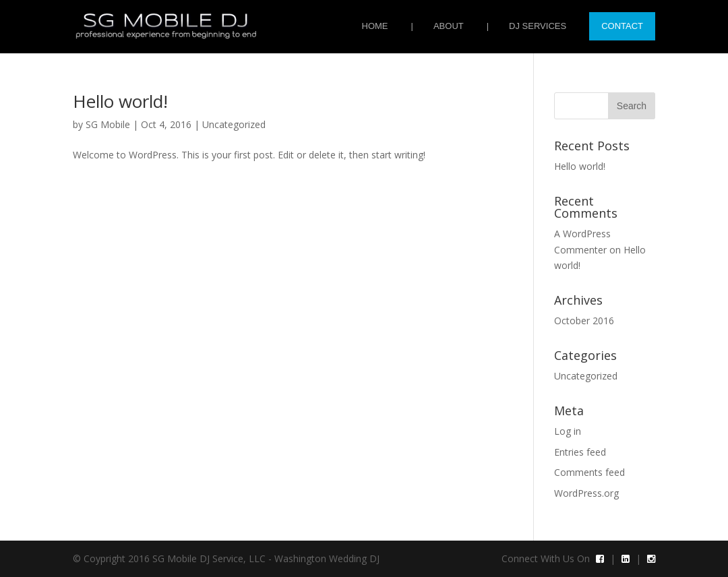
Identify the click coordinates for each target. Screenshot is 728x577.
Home (375, 26)
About (448, 26)
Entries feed (580, 452)
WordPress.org (586, 493)
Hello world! (120, 101)
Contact (622, 26)
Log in (567, 431)
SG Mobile (108, 124)
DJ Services (537, 26)
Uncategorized (234, 124)
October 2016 (584, 320)
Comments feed (589, 472)
